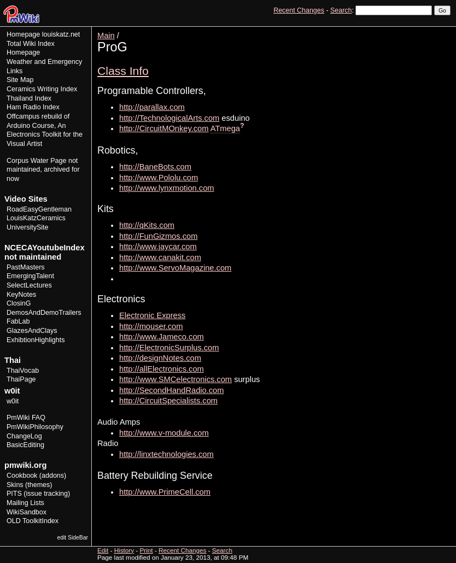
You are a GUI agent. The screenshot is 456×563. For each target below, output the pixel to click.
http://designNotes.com (160, 358)
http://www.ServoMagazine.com (175, 267)
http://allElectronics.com (161, 369)
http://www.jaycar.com (158, 246)
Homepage (23, 34)
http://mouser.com (151, 326)
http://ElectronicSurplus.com (169, 347)
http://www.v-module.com (164, 433)
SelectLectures (29, 285)
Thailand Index (29, 98)
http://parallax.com (152, 107)
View (375, 30)
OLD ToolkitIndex (33, 521)
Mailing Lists (25, 503)
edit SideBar (72, 538)
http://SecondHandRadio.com (171, 390)
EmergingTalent (30, 276)
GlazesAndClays (32, 331)
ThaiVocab (23, 370)
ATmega (225, 128)
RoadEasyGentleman (39, 209)
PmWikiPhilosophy (35, 427)
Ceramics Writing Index (42, 89)
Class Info (123, 70)
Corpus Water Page (36, 161)
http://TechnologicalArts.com (169, 118)
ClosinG (19, 303)
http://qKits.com (146, 225)
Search (341, 10)
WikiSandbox (26, 512)
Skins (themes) (29, 485)
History (417, 30)
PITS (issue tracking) (38, 493)
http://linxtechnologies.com (166, 454)
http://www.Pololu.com (158, 177)
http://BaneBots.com (155, 166)
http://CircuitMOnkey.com (163, 128)
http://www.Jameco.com (161, 336)
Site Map (20, 80)
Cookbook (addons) (36, 475)
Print (441, 30)
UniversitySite (28, 227)
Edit (394, 30)
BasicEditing (25, 445)
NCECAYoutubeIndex (44, 247)
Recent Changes (298, 10)
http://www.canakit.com (160, 257)
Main (106, 35)
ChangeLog (24, 436)
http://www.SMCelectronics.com (175, 379)
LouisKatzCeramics (36, 218)
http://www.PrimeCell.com (165, 492)
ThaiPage (21, 379)
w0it (13, 401)
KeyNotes (21, 294)
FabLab (18, 321)
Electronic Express (152, 315)
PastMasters (26, 267)
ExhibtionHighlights (36, 340)
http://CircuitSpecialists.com (168, 400)
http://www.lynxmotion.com (166, 188)
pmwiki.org (25, 465)
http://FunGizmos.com (158, 236)
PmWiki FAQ (26, 417)
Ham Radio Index (33, 107)
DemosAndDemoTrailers (44, 312)
